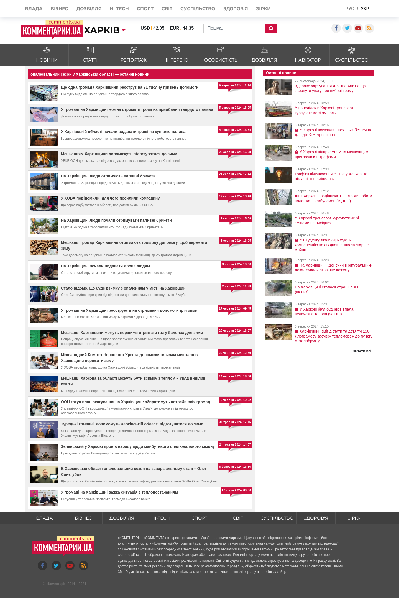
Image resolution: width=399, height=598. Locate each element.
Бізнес (83, 518)
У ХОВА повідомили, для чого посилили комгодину (110, 198)
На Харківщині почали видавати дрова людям (105, 266)
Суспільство (277, 518)
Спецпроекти (315, 9)
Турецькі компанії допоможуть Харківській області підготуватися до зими (132, 424)
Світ (238, 518)
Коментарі (56, 584)
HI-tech (160, 518)
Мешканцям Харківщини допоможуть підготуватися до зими (119, 154)
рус (350, 8)
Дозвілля (122, 518)
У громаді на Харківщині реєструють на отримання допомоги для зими (129, 310)
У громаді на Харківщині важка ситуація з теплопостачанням (119, 492)
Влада (44, 518)
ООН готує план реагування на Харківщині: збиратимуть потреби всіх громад (135, 402)
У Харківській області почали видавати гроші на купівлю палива (123, 131)
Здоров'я (316, 518)
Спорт (199, 518)
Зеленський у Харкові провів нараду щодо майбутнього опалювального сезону (138, 446)
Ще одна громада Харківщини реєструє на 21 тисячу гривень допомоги (129, 87)
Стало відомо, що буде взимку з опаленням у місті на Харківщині (124, 288)
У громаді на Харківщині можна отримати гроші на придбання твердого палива (137, 109)
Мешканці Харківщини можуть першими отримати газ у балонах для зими (132, 332)
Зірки (355, 518)
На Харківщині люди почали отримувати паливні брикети (116, 220)
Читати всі (362, 351)
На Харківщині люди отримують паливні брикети (108, 176)
